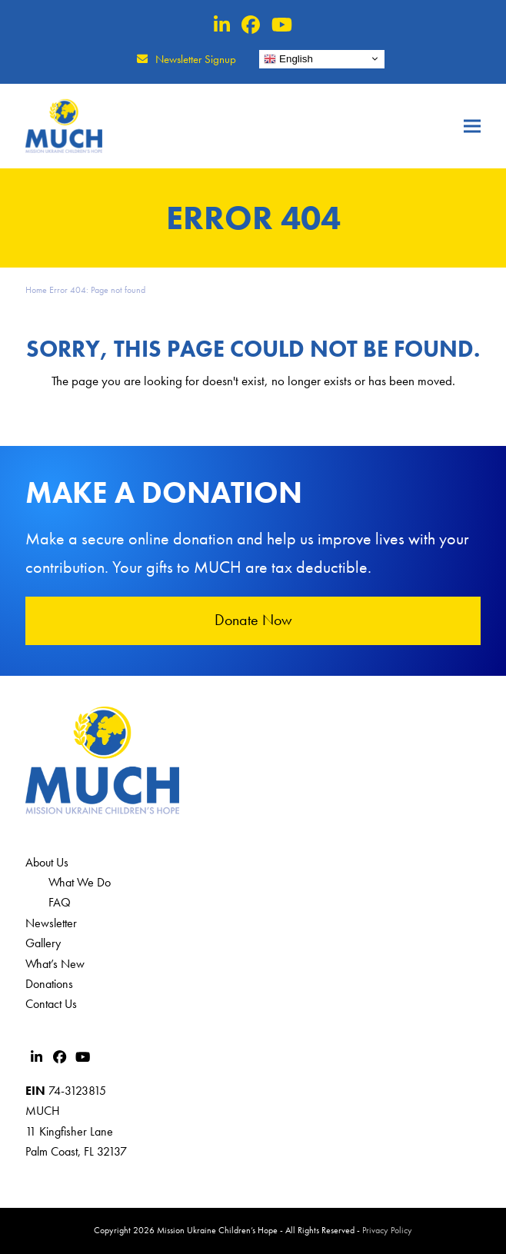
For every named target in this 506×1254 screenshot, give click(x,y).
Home (36, 290)
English (288, 58)
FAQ (59, 902)
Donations (49, 984)
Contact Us (51, 1004)
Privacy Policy (387, 1230)
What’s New (55, 964)
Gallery (43, 943)
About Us (46, 862)
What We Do (79, 882)
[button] (472, 125)
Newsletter (51, 923)
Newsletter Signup (195, 59)
